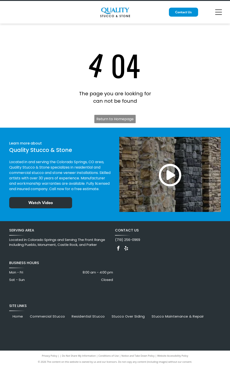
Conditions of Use (108, 355)
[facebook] (118, 249)
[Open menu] (218, 12)
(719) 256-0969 (127, 239)
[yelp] (126, 249)
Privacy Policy (49, 355)
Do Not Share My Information (79, 355)
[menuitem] (18, 316)
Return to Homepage (115, 119)
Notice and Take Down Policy (138, 355)
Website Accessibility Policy (172, 355)
